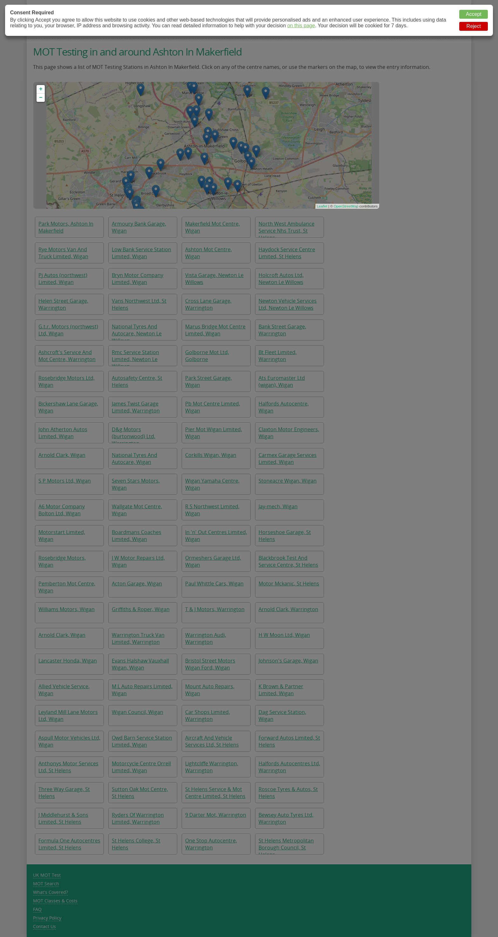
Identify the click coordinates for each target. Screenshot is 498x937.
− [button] (41, 98)
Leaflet (322, 206)
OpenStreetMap (346, 206)
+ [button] (41, 89)
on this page (301, 25)
